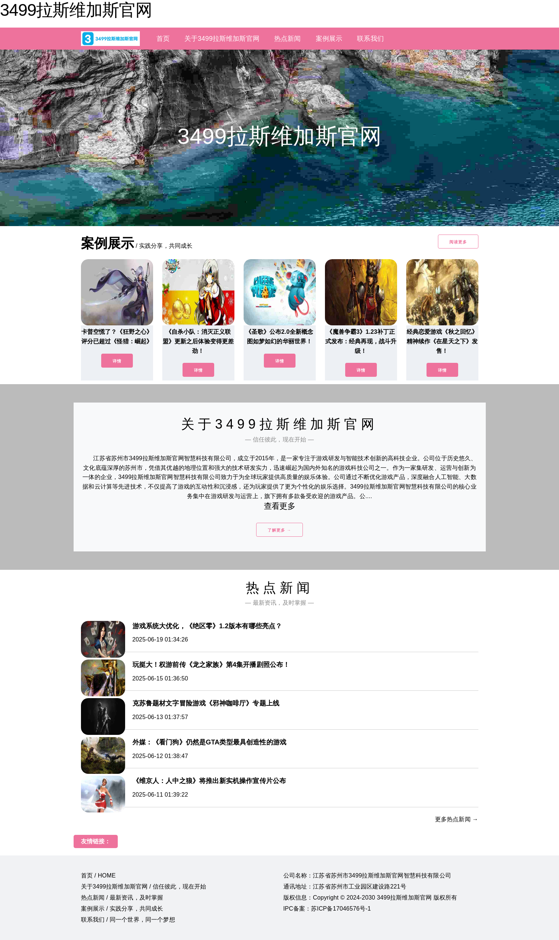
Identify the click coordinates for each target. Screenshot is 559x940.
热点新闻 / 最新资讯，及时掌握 (122, 897)
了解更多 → (279, 530)
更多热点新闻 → (456, 819)
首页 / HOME (98, 875)
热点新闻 (287, 38)
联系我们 (370, 38)
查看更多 (279, 506)
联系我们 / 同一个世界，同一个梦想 (128, 919)
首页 (163, 38)
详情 (117, 361)
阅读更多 (458, 242)
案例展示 (329, 38)
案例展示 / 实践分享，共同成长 (122, 908)
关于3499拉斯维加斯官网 (221, 38)
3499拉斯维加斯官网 (76, 9)
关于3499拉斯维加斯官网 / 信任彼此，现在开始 (143, 886)
